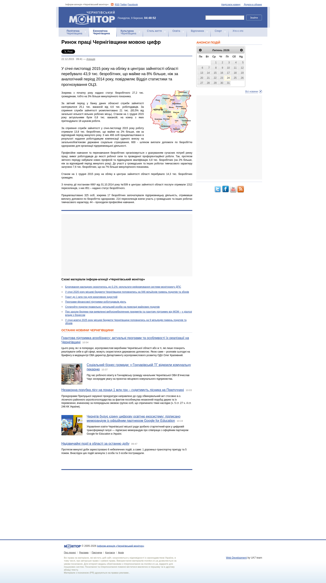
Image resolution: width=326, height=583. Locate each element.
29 (215, 82)
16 (221, 72)
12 (242, 67)
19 (242, 72)
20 (201, 77)
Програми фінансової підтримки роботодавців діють (95, 301)
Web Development (236, 557)
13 (201, 72)
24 (228, 77)
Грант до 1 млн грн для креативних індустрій (91, 296)
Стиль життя (154, 30)
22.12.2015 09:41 (71, 59)
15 (215, 72)
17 (228, 72)
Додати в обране (253, 4)
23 (221, 77)
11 (235, 67)
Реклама (83, 552)
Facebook (133, 4)
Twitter (123, 4)
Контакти (110, 552)
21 (208, 77)
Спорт (218, 30)
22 (215, 77)
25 (235, 77)
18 (235, 72)
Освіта (176, 30)
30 (221, 82)
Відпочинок (197, 30)
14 (208, 72)
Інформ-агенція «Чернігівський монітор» (93, 17)
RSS (117, 4)
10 (228, 67)
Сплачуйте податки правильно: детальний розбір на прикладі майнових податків (112, 306)
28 (208, 82)
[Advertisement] (126, 245)
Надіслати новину (231, 4)
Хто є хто (238, 30)
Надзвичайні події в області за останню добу (95, 443)
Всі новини (251, 91)
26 (242, 77)
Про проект (70, 552)
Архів (121, 552)
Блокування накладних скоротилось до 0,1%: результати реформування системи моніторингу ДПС (123, 286)
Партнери (97, 552)
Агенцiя (90, 59)
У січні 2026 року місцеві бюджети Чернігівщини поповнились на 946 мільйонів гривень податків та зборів (127, 291)
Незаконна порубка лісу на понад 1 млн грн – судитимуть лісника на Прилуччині (122, 390)
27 (201, 82)
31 (228, 82)
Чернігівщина (74, 32)
